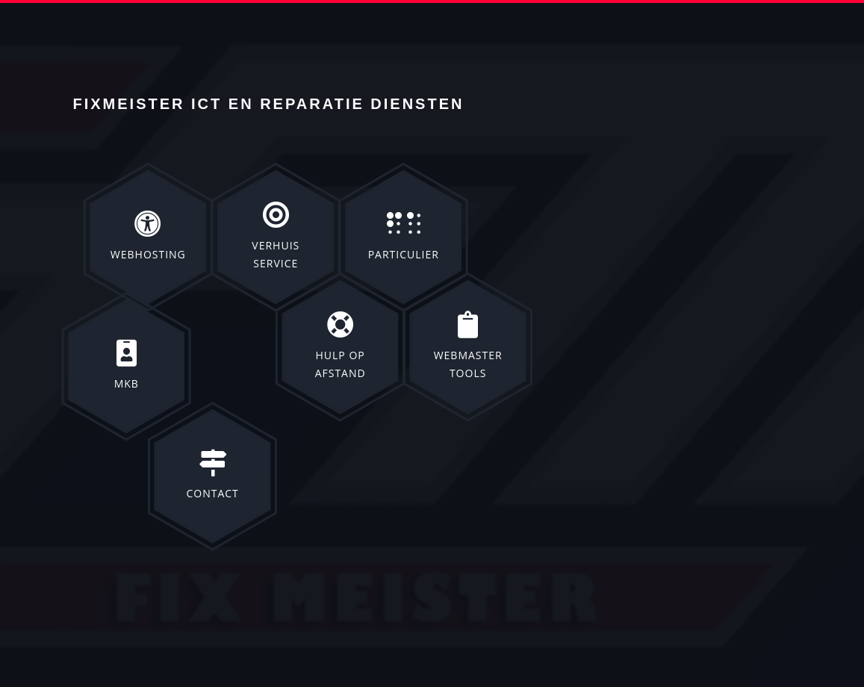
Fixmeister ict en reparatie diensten (268, 104)
